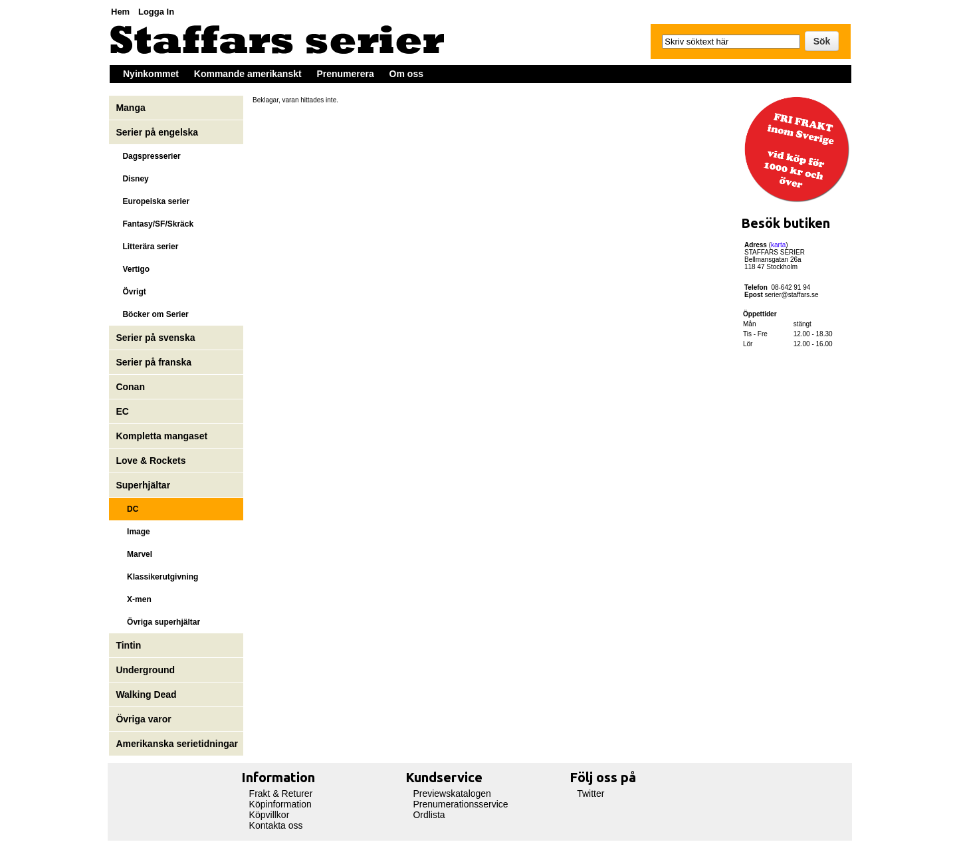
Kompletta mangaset (161, 436)
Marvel (134, 554)
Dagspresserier (148, 156)
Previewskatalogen (452, 793)
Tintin (128, 645)
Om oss (406, 73)
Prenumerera (344, 73)
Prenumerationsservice (460, 804)
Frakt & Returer (281, 793)
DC (127, 509)
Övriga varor (143, 719)
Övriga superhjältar (158, 622)
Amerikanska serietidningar (177, 743)
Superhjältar (144, 485)
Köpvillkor (269, 814)
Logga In (156, 12)
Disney (133, 178)
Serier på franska (153, 362)
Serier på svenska (156, 337)
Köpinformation (280, 804)
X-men (133, 599)
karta (778, 245)
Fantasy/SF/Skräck (154, 224)
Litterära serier (147, 246)
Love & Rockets (150, 460)
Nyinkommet (151, 73)
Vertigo (133, 269)
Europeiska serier (152, 201)
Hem (120, 12)
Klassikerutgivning (157, 576)
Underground (145, 670)
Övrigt (131, 291)
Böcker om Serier (152, 314)
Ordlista (429, 814)
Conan (130, 386)
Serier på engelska (158, 132)
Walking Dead (146, 694)
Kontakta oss (276, 825)
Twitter (590, 793)
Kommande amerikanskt (248, 73)
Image (133, 531)
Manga (132, 107)
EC (122, 411)
